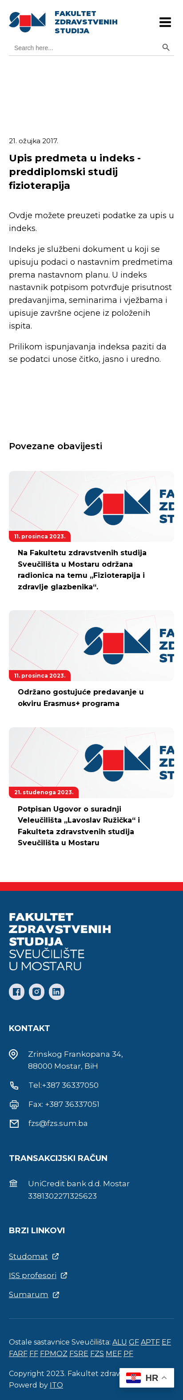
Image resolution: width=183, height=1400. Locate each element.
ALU (119, 1342)
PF (128, 1353)
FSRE (78, 1353)
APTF (150, 1342)
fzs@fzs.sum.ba (58, 1123)
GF (134, 1342)
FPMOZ (54, 1353)
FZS (97, 1353)
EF (166, 1342)
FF (33, 1353)
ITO (56, 1385)
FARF (18, 1353)
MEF (114, 1353)
